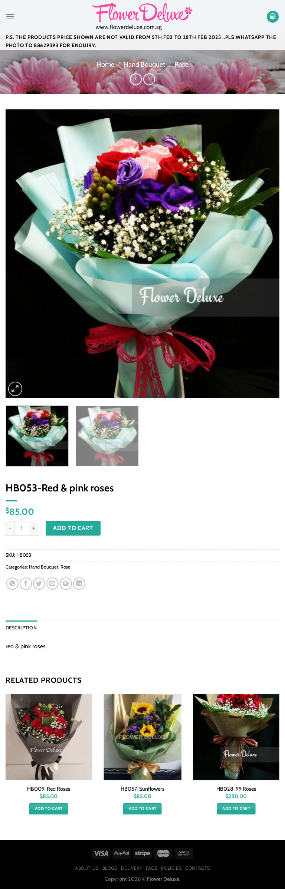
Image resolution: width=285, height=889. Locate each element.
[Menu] (10, 16)
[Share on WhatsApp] (12, 583)
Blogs (109, 868)
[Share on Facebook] (26, 583)
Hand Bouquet (144, 64)
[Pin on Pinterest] (66, 583)
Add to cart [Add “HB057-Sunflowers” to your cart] (143, 808)
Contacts (197, 868)
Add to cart (73, 527)
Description (21, 627)
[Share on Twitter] (39, 583)
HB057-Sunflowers (142, 789)
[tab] (21, 627)
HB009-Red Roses (48, 789)
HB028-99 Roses (236, 789)
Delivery (131, 868)
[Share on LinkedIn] (79, 583)
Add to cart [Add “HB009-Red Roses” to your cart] (49, 808)
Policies (171, 868)
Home (105, 64)
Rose (181, 64)
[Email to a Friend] (52, 583)
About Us (87, 868)
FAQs (151, 868)
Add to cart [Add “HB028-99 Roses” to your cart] (236, 808)
